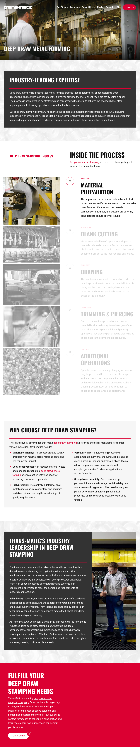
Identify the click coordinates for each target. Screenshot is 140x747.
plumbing (45, 630)
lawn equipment (18, 634)
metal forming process (61, 92)
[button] (18, 736)
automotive (33, 630)
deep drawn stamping (65, 442)
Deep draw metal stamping (84, 162)
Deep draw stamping (20, 92)
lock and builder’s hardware (66, 630)
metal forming (83, 111)
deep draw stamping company (30, 111)
